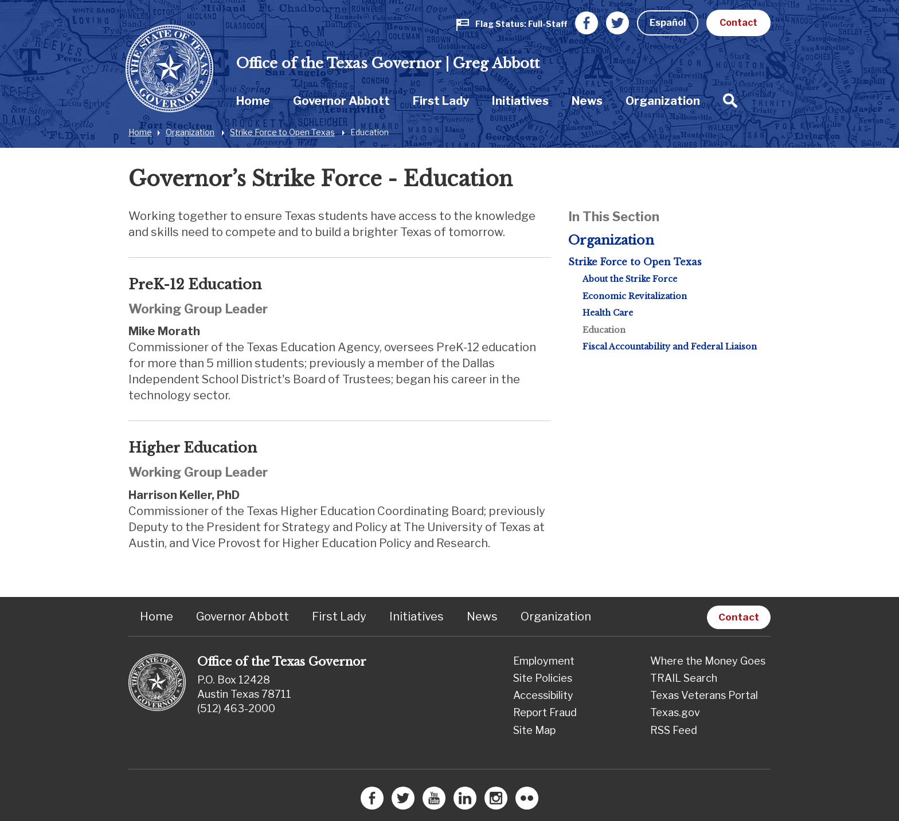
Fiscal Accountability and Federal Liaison (670, 346)
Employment (543, 661)
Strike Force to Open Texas (282, 132)
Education (369, 132)
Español (668, 22)
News (587, 101)
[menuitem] (253, 100)
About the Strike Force (630, 279)
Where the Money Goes (707, 661)
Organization (663, 101)
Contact (738, 22)
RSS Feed (673, 730)
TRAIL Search (683, 678)
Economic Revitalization (635, 296)
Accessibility (543, 695)
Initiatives (520, 101)
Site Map (534, 730)
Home (253, 101)
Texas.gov (675, 712)
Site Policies (542, 678)
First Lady (441, 101)
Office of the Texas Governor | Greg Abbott (388, 63)
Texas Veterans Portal (704, 695)
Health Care (608, 313)
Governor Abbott (341, 101)
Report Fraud (545, 712)
